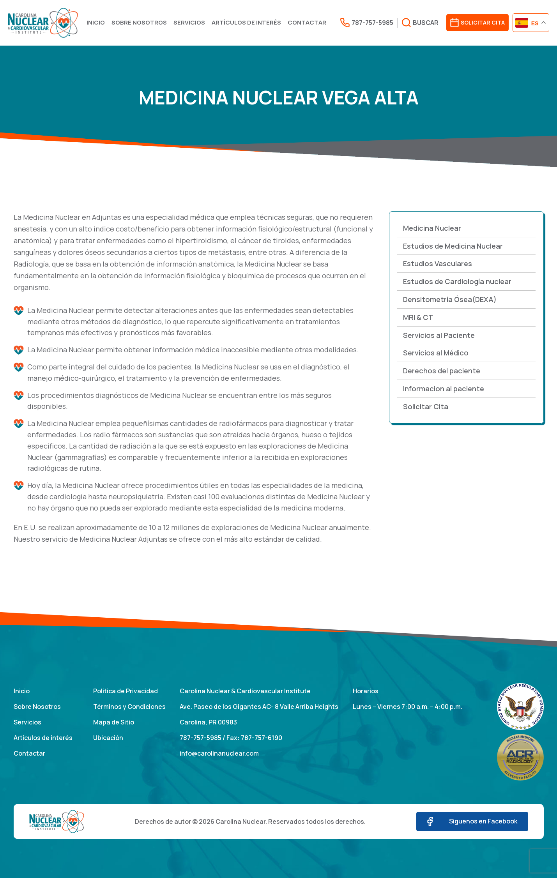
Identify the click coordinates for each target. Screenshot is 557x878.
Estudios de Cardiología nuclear (457, 281)
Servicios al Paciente (439, 335)
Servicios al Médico (436, 352)
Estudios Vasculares (437, 263)
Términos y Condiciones (129, 706)
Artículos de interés (246, 22)
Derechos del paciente (441, 370)
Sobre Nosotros (139, 22)
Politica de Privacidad (125, 691)
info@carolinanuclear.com (219, 753)
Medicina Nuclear (432, 228)
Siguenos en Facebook (472, 822)
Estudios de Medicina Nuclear (453, 246)
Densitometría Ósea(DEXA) (450, 299)
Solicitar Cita (425, 406)
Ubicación (108, 737)
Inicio (96, 22)
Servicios (189, 22)
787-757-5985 (200, 737)
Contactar (307, 22)
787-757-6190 (261, 737)
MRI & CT (418, 317)
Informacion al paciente (443, 388)
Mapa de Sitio (113, 722)
